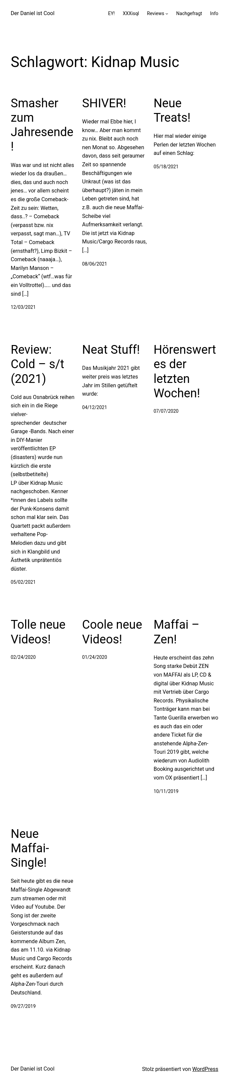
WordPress (205, 1069)
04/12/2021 (94, 407)
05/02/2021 (23, 582)
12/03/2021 (23, 307)
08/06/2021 (94, 264)
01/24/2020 (94, 657)
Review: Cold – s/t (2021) (37, 364)
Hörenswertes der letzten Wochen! (185, 371)
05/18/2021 (166, 166)
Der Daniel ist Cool (33, 13)
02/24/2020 (23, 657)
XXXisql (131, 13)
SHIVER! (104, 103)
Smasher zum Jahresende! (42, 125)
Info (214, 13)
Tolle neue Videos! (38, 632)
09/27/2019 (23, 1006)
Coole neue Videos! (112, 632)
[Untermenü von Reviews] (166, 13)
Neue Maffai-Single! (30, 848)
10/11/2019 (166, 791)
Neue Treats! (172, 110)
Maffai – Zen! (177, 632)
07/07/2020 (166, 411)
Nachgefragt (189, 13)
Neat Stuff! (111, 350)
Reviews (155, 13)
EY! (111, 13)
